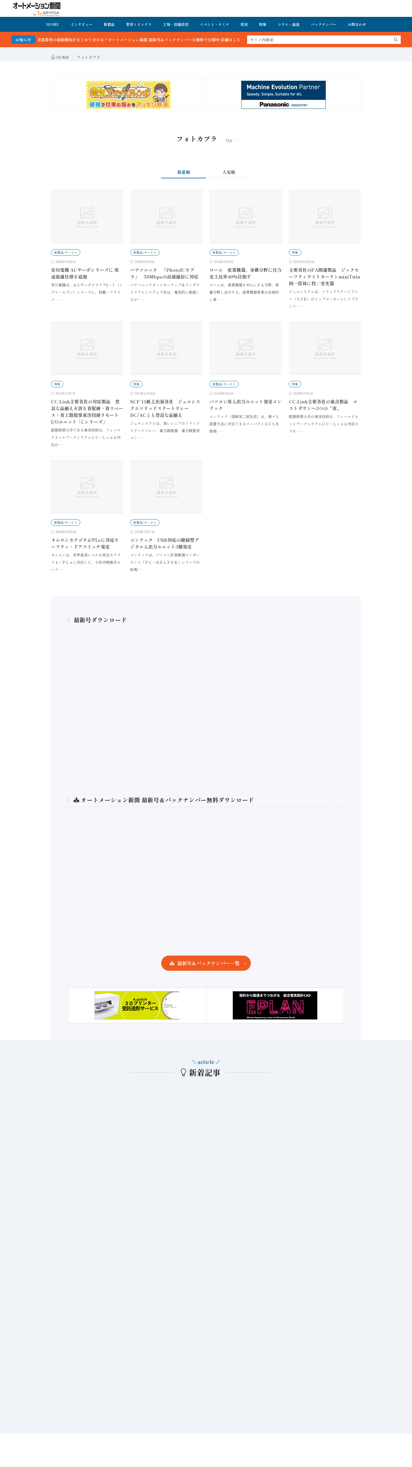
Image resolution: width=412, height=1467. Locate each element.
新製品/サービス (65, 252)
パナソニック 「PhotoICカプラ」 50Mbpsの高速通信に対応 (164, 273)
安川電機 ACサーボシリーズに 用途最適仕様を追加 (85, 273)
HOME (52, 24)
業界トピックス (139, 24)
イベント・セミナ (214, 24)
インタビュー (81, 24)
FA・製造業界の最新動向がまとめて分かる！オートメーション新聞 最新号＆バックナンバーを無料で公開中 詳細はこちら (147, 39)
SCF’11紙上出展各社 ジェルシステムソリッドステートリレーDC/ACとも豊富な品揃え (165, 408)
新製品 (109, 24)
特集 (262, 24)
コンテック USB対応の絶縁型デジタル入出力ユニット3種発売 (164, 543)
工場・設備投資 (176, 24)
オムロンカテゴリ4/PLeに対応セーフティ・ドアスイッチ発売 (85, 543)
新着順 (183, 172)
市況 (244, 24)
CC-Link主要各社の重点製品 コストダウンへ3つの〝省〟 (323, 405)
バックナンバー (323, 24)
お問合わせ (357, 24)
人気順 (228, 172)
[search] (396, 39)
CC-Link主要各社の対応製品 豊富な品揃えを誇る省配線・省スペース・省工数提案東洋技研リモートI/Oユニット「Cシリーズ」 (87, 411)
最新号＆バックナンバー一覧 (208, 963)
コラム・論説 (289, 24)
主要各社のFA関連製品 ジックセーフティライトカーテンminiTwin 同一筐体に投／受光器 (327, 276)
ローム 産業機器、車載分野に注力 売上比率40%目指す (247, 273)
